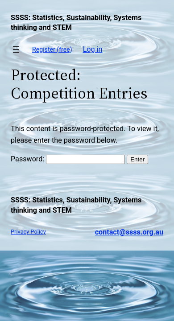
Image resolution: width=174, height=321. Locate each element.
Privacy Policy (28, 231)
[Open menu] (16, 49)
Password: (68, 159)
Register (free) (52, 49)
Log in (93, 49)
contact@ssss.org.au (129, 232)
